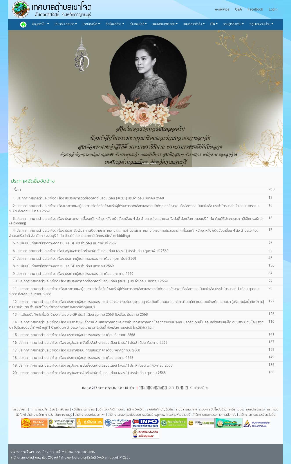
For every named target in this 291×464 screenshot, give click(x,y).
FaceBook (255, 9)
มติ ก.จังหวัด (135, 409)
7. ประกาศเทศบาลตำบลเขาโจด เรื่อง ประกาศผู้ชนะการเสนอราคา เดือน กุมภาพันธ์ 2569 (72, 258)
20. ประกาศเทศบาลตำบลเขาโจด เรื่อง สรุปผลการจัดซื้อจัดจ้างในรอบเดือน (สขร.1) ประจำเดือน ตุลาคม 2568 (87, 373)
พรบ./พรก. (20, 409)
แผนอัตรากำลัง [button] (192, 24)
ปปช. (241, 409)
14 (190, 388)
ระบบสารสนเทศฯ (187, 409)
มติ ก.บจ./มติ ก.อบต (111, 409)
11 (174, 388)
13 (184, 388)
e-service (222, 9)
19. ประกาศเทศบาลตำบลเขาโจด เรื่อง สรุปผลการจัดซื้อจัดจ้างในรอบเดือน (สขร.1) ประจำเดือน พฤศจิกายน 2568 (90, 365)
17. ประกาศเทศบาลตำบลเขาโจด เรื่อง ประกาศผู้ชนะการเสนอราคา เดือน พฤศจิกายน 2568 (74, 350)
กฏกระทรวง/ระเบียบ (42, 409)
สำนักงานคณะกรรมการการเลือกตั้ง (214, 415)
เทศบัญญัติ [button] (90, 24)
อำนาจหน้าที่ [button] (137, 24)
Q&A (238, 9)
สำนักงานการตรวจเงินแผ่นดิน (257, 415)
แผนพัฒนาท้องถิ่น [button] (163, 24)
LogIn (273, 9)
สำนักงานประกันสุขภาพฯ (90, 415)
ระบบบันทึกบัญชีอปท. (160, 409)
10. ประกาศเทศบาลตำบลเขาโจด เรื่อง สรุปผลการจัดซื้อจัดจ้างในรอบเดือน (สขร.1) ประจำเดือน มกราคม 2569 (88, 281)
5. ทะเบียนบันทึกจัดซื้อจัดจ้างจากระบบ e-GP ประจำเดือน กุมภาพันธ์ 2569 (63, 243)
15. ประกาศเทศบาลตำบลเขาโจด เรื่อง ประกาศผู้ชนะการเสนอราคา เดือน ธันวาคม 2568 (72, 335)
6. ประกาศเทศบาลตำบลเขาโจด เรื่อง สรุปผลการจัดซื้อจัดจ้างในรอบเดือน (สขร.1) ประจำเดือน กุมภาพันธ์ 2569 (88, 251)
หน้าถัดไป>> (200, 388)
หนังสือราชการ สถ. (83, 409)
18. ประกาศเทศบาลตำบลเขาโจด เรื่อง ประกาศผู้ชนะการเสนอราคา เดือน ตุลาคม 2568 (71, 358)
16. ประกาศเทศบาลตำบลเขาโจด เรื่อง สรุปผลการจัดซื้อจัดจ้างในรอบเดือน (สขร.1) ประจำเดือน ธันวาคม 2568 (88, 342)
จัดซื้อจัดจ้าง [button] (113, 24)
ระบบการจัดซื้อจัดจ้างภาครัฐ (217, 409)
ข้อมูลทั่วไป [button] (39, 24)
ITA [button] (212, 24)
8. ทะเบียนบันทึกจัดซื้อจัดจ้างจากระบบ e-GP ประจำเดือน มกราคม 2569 (61, 266)
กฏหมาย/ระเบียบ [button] (260, 24)
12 (179, 388)
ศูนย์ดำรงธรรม (256, 409)
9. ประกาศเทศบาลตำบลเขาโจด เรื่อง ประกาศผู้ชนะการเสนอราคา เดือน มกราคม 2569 (71, 274)
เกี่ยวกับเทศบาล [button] (64, 24)
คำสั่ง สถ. (63, 409)
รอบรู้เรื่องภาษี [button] (232, 24)
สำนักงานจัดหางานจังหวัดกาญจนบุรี (50, 415)
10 (169, 388)
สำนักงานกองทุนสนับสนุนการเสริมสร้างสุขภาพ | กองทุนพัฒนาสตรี (149, 415)
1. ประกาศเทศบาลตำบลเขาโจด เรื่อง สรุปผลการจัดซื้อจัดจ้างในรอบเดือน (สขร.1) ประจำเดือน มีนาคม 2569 (86, 198)
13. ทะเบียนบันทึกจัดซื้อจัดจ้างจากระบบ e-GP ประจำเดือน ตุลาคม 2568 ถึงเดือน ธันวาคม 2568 (78, 314)
